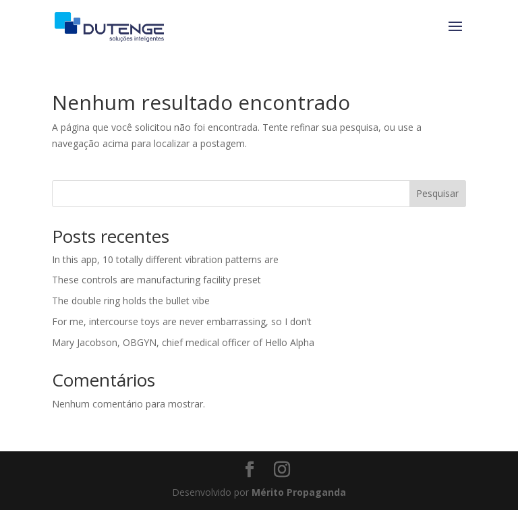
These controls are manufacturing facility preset (156, 279)
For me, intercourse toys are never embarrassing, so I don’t (182, 321)
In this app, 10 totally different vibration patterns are (165, 259)
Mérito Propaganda (299, 492)
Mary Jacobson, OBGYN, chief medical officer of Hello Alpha (183, 342)
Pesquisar (437, 193)
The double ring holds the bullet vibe (131, 300)
